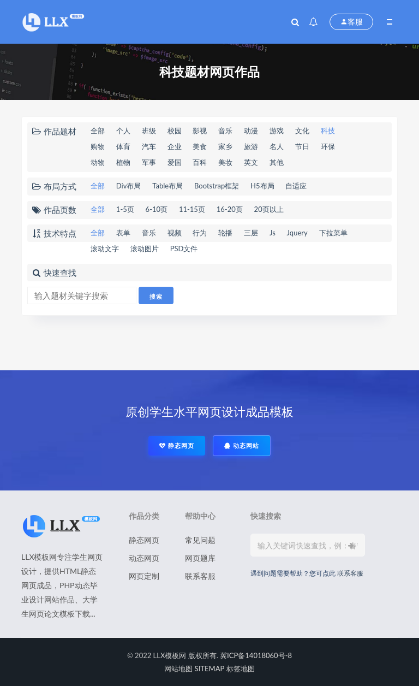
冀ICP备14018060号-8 (256, 655)
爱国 (174, 162)
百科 (200, 162)
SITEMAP (210, 668)
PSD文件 (184, 248)
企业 (174, 146)
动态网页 (144, 558)
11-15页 (192, 209)
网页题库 (200, 558)
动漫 (251, 130)
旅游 (251, 146)
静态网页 (176, 445)
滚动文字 (105, 248)
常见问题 (200, 540)
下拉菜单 (333, 232)
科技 (328, 130)
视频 (174, 232)
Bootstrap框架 (216, 185)
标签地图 (240, 668)
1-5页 (125, 209)
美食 (200, 146)
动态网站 (241, 445)
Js (273, 232)
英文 (251, 162)
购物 (98, 146)
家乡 (225, 146)
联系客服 (200, 576)
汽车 (149, 146)
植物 (123, 162)
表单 (123, 232)
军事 (149, 162)
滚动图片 (144, 248)
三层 (251, 232)
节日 (302, 146)
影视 (200, 130)
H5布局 (262, 185)
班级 (149, 130)
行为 (200, 232)
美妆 (225, 162)
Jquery (297, 232)
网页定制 (144, 576)
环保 (328, 146)
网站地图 (178, 668)
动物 (98, 162)
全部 (98, 130)
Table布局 (167, 185)
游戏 (277, 130)
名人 (277, 146)
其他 (277, 162)
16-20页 (230, 209)
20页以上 (269, 209)
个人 (123, 130)
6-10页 (156, 209)
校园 (174, 130)
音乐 (225, 130)
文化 (302, 130)
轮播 (225, 232)
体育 (123, 146)
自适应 (296, 185)
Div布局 (128, 185)
